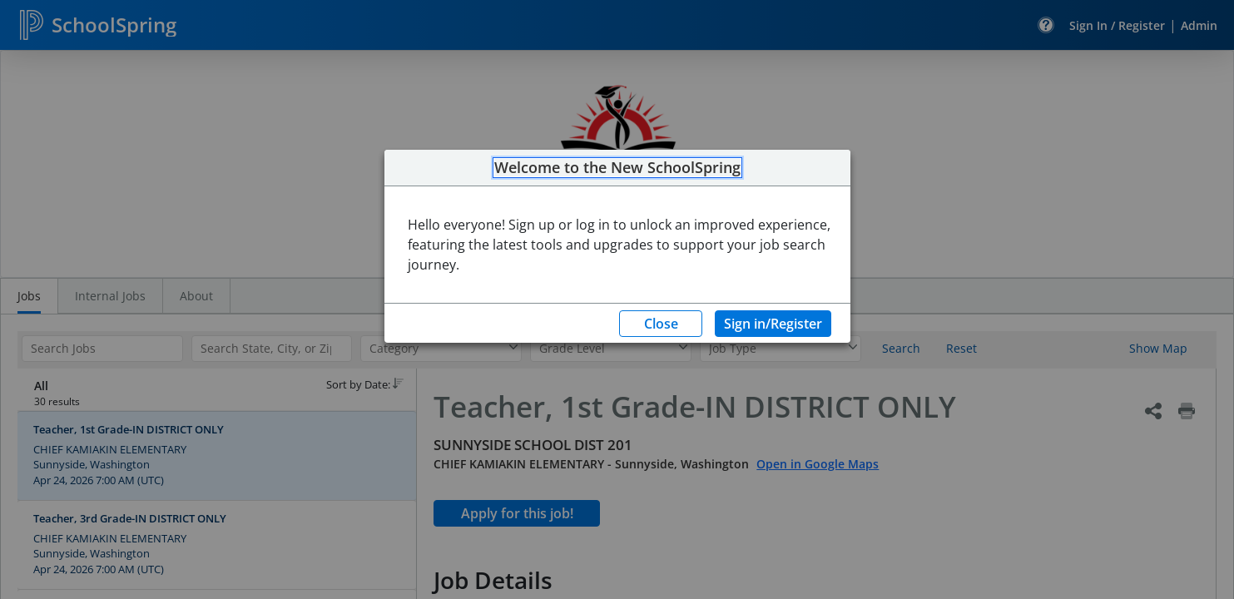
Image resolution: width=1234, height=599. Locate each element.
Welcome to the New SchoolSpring (617, 168)
